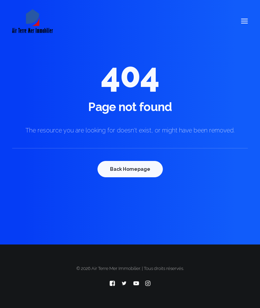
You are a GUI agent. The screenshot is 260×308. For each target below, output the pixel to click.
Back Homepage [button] (130, 169)
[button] (244, 21)
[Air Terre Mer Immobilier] (32, 21)
